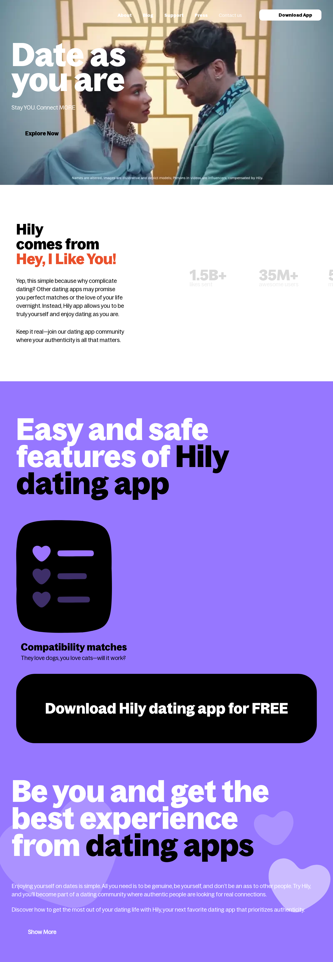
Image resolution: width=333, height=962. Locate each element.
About (124, 15)
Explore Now (42, 133)
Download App (290, 15)
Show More (42, 932)
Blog (148, 15)
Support (174, 15)
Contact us (230, 15)
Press (201, 15)
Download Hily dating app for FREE (166, 708)
